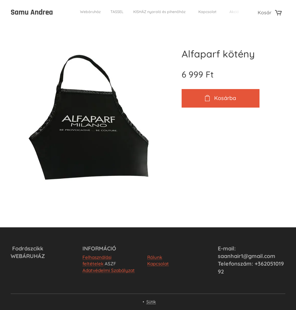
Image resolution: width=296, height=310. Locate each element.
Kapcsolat (158, 264)
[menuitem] (196, 12)
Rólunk (154, 257)
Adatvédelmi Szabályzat (108, 270)
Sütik (151, 302)
